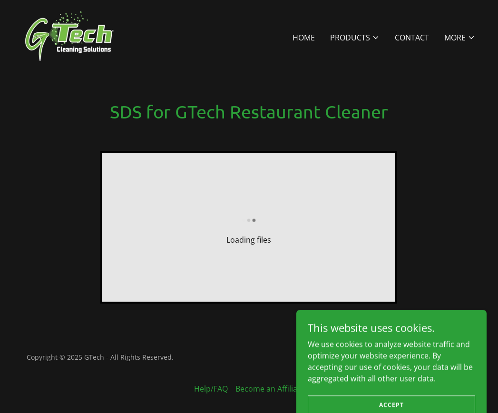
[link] (73, 35)
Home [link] (304, 37)
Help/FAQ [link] (211, 389)
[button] (355, 37)
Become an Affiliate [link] (269, 389)
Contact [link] (412, 37)
